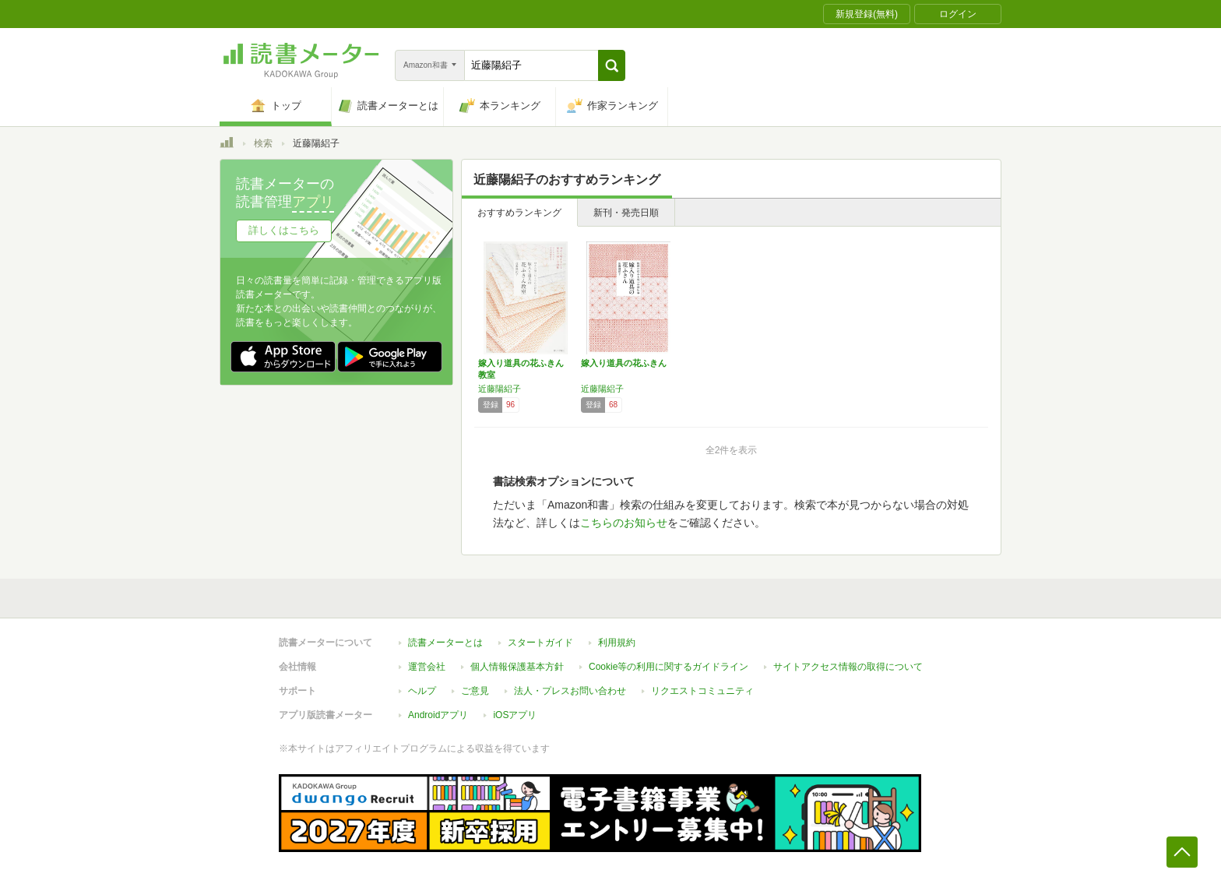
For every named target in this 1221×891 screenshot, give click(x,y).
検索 (263, 143)
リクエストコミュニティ (702, 691)
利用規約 (616, 642)
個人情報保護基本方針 (517, 666)
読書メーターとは (445, 642)
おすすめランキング (519, 212)
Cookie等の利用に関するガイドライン (668, 666)
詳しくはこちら (283, 230)
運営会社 (426, 666)
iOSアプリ (515, 715)
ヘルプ (422, 691)
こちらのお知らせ (623, 522)
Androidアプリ (438, 715)
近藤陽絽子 (499, 388)
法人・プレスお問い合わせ (570, 691)
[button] (611, 65)
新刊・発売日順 (626, 212)
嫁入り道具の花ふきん (624, 363)
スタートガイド (540, 642)
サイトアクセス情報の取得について (848, 666)
